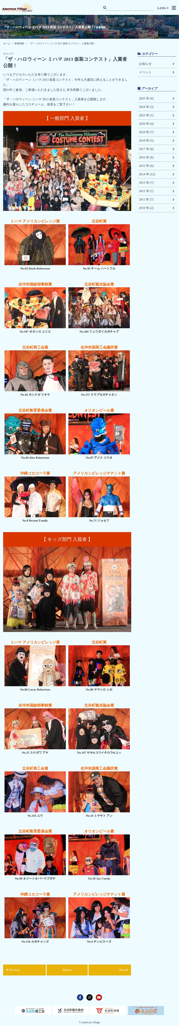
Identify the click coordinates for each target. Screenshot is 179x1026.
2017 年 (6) (156, 149)
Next (123, 970)
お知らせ (156, 64)
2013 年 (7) (156, 183)
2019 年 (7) (156, 132)
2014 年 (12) (156, 174)
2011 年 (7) (156, 200)
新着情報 (19, 43)
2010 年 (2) (156, 208)
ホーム (6, 43)
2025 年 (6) (156, 98)
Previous (13, 970)
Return (67, 970)
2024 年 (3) (156, 107)
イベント (156, 72)
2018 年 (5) (156, 141)
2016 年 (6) (156, 157)
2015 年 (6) (156, 166)
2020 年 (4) (156, 124)
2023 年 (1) (156, 115)
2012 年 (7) (156, 191)
